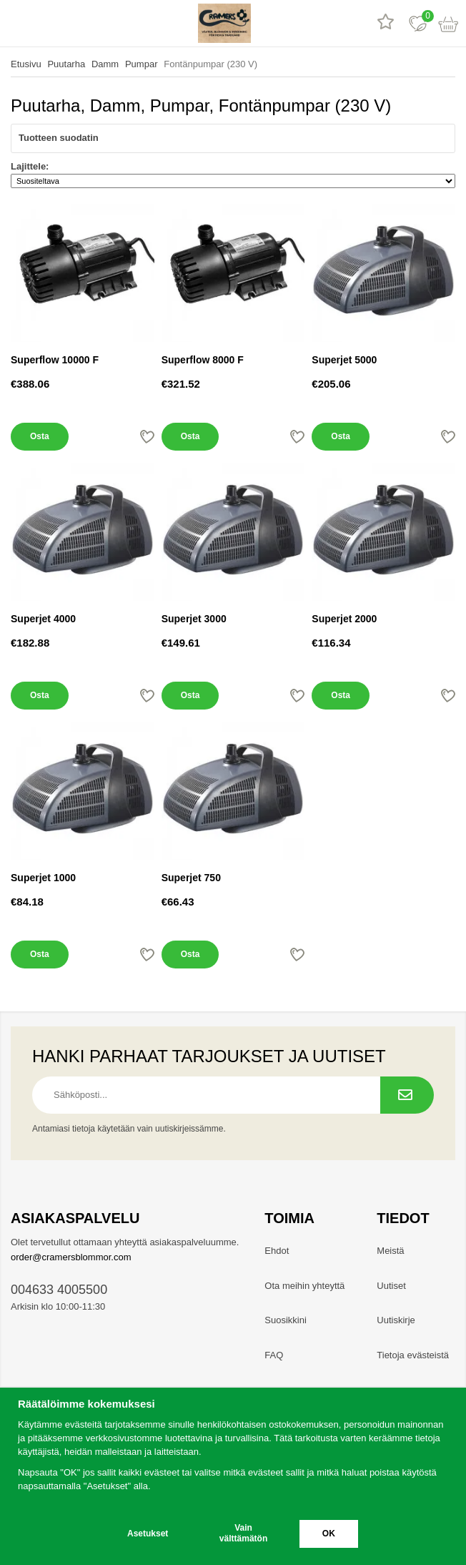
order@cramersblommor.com (71, 1257)
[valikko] (16, 23)
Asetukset (147, 1534)
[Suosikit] (418, 23)
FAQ (273, 1355)
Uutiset (391, 1285)
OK (328, 1534)
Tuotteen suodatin (233, 138)
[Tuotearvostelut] (386, 23)
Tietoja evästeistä (413, 1355)
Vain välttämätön (243, 1533)
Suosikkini (285, 1320)
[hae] (48, 23)
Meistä (390, 1250)
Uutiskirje (396, 1320)
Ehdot (276, 1250)
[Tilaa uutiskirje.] (407, 1095)
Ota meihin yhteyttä (304, 1285)
